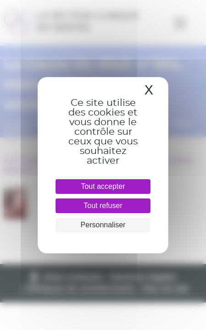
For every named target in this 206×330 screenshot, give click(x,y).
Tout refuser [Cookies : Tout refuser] (103, 205)
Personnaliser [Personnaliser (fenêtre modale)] (103, 225)
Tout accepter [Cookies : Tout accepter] (103, 186)
